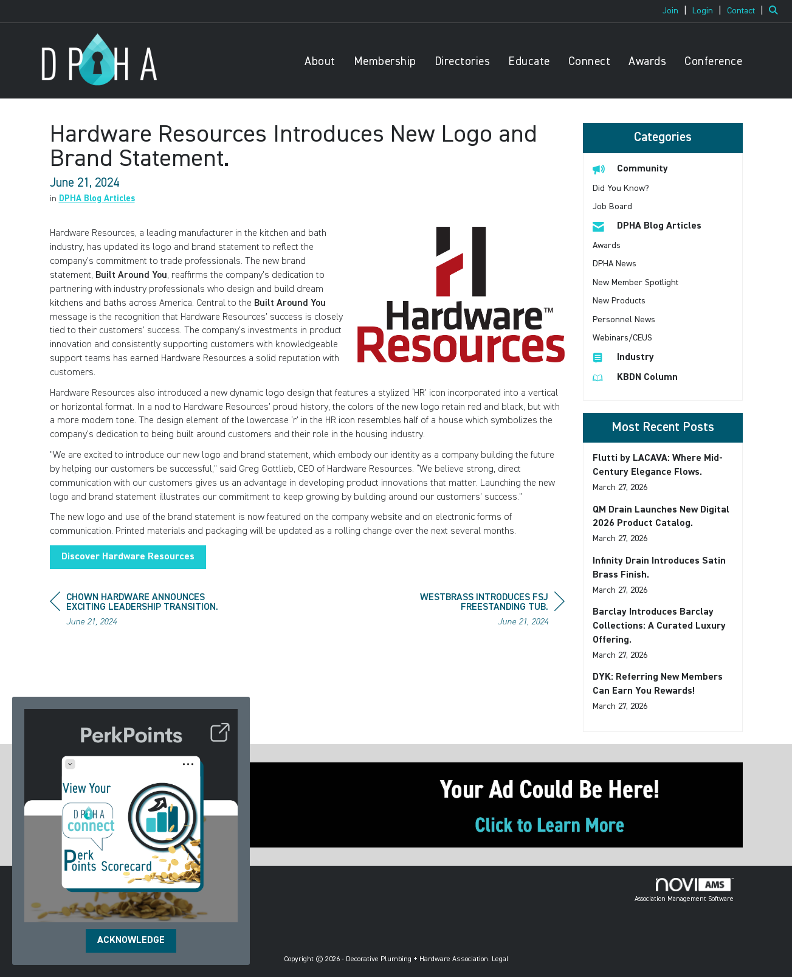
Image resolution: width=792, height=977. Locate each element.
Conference (713, 61)
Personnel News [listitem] (624, 320)
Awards (647, 61)
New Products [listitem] (619, 301)
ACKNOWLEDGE (131, 940)
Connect (589, 61)
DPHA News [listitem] (614, 264)
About (320, 61)
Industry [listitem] (623, 357)
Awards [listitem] (607, 245)
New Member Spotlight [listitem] (635, 282)
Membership (385, 61)
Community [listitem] (630, 168)
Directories (463, 61)
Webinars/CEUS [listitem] (622, 338)
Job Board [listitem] (612, 206)
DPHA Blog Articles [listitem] (647, 226)
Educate (529, 61)
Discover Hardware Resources (128, 557)
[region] (473, 611)
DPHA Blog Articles (97, 199)
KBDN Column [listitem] (635, 377)
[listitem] (676, 11)
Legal (500, 959)
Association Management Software (684, 890)
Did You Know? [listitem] (621, 188)
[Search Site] (776, 11)
